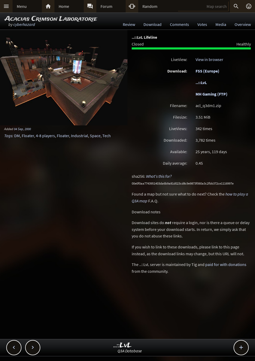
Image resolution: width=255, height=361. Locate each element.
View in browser (209, 59)
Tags (8, 135)
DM (17, 135)
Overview (243, 24)
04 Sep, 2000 (22, 129)
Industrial (79, 135)
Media (220, 24)
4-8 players (45, 135)
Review (129, 24)
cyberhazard (24, 24)
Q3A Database (130, 350)
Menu (22, 6)
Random (149, 6)
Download (152, 24)
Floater (28, 135)
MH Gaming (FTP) (212, 94)
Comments (179, 24)
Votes (202, 24)
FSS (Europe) (207, 71)
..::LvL (201, 82)
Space (95, 135)
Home (64, 6)
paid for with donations (225, 264)
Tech (106, 135)
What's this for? (159, 176)
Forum (106, 6)
